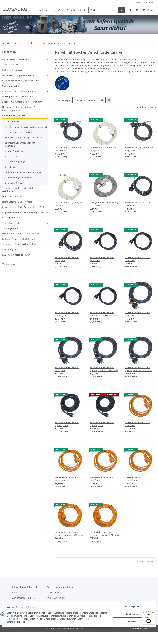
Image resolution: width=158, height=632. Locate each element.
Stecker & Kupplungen (15, 161)
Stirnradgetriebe (10, 228)
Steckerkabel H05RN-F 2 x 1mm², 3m (137, 204)
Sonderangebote (10, 249)
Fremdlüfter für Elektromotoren (17, 201)
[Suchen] (103, 10)
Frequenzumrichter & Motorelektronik (20, 233)
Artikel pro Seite (85, 100)
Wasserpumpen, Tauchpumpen (17, 96)
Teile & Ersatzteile (11, 64)
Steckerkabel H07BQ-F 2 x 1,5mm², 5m (137, 479)
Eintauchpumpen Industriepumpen (19, 91)
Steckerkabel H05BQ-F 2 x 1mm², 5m (67, 479)
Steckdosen (10, 167)
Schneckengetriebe (11, 223)
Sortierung (62, 100)
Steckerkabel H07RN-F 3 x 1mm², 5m (67, 369)
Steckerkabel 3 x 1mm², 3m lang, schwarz (68, 149)
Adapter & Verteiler (14, 151)
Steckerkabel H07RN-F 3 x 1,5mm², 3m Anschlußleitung (104, 369)
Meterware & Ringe (14, 183)
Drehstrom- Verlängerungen (18, 132)
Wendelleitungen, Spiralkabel (19, 177)
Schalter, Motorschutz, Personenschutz (21, 80)
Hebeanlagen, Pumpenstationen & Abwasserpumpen (18, 108)
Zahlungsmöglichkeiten (23, 597)
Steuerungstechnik (11, 86)
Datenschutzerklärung (17, 622)
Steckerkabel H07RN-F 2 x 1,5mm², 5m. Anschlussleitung (104, 314)
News (138, 2)
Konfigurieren (132, 614)
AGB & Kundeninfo (56, 597)
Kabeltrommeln (12, 121)
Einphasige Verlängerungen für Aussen (23, 137)
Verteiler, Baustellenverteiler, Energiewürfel (26, 127)
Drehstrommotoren (11, 196)
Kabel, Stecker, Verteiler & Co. (17, 115)
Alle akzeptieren (132, 607)
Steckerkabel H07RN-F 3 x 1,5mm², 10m (67, 424)
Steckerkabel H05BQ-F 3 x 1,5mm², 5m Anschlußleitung (69, 534)
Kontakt (149, 2)
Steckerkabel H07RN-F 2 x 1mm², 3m (102, 259)
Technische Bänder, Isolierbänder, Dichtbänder (18, 190)
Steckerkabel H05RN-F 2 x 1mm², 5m (67, 259)
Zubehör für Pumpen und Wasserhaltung (22, 101)
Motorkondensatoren (12, 70)
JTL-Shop (143, 628)
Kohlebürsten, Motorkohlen (15, 59)
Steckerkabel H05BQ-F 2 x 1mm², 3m (137, 424)
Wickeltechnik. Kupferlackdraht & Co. (20, 75)
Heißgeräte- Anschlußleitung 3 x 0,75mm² (105, 204)
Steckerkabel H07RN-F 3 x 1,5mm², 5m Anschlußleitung (139, 369)
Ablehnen (132, 622)
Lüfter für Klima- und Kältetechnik (18, 239)
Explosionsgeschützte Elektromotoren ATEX (23, 207)
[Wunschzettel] (137, 10)
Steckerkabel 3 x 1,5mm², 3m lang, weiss (69, 204)
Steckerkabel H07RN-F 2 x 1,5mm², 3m (67, 314)
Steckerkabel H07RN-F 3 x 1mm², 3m (137, 314)
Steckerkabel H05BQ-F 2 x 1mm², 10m (102, 479)
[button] (130, 10)
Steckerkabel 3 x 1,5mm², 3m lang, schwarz (139, 149)
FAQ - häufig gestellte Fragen (16, 254)
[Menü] (153, 610)
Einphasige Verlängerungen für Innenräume (20, 144)
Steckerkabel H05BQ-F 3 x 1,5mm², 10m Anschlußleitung (104, 534)
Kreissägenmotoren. (12, 217)
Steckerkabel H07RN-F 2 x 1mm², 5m (137, 259)
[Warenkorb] (148, 10)
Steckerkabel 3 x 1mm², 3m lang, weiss (103, 149)
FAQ (58, 10)
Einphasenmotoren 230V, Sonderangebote (22, 212)
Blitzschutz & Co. (13, 156)
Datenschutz (53, 592)
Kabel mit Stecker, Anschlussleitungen (23, 172)
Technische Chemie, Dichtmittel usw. (20, 244)
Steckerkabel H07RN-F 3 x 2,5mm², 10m (102, 424)
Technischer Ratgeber (77, 10)
